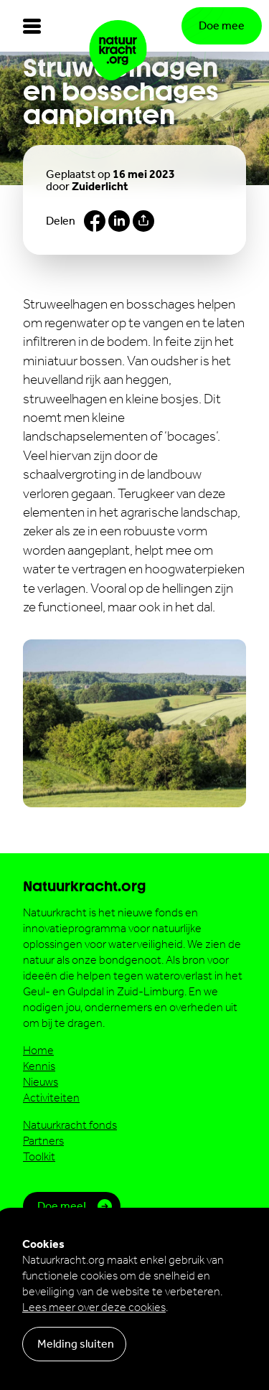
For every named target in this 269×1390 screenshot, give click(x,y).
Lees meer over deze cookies (94, 1307)
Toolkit (39, 1156)
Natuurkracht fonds (70, 1125)
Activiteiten (51, 1097)
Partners (43, 1140)
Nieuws (40, 1082)
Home (38, 1050)
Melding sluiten (75, 1344)
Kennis (39, 1066)
